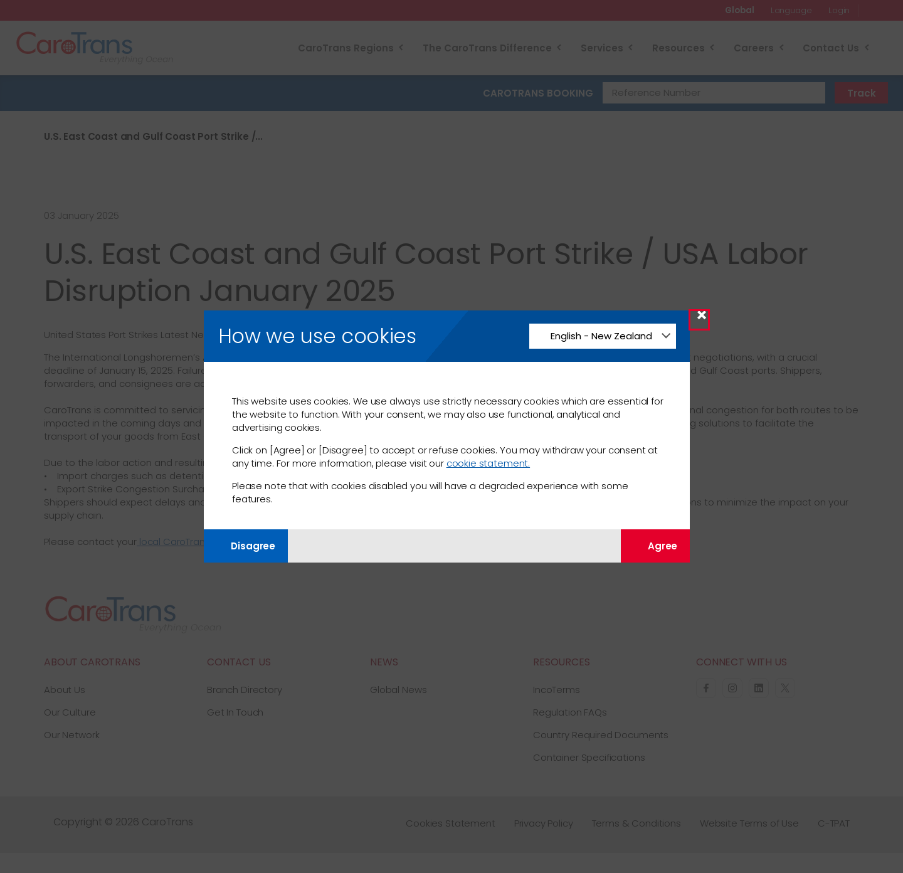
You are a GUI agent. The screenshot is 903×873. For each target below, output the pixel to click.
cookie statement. (488, 463)
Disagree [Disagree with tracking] (245, 546)
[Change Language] (602, 336)
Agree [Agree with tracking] (655, 546)
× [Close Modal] (701, 319)
